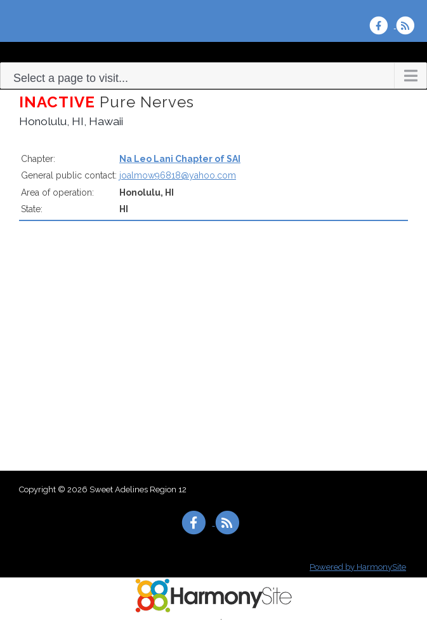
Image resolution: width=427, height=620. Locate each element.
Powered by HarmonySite (358, 567)
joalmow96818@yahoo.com (177, 175)
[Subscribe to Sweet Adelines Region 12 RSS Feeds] (408, 25)
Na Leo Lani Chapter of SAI (179, 159)
